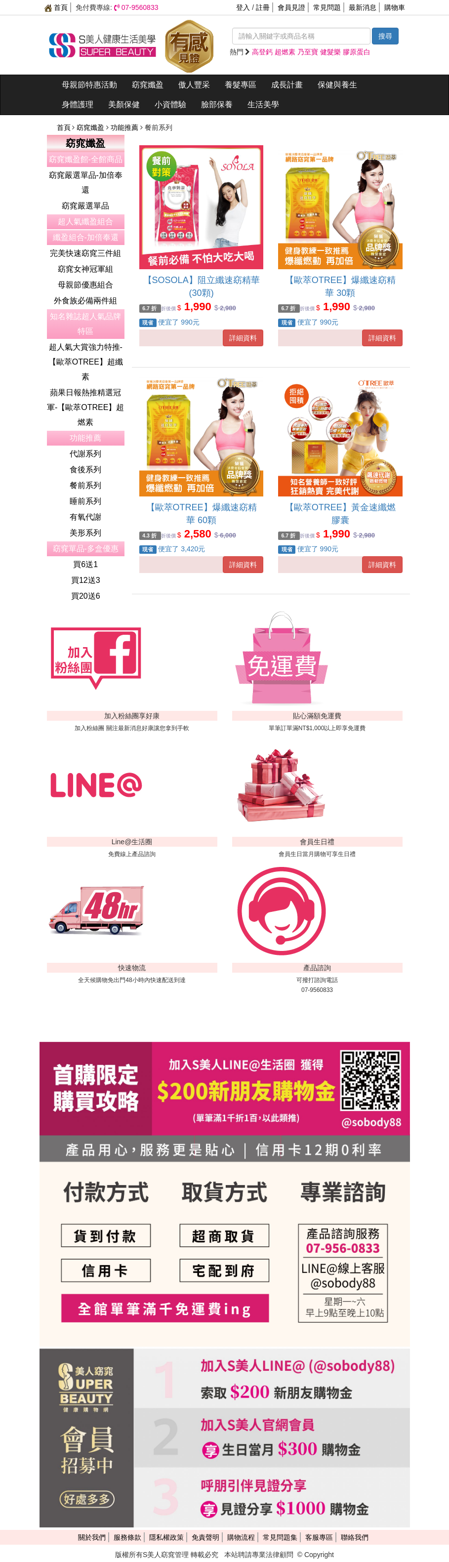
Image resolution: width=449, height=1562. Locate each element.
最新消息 (362, 7)
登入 (243, 7)
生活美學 (263, 104)
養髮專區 (240, 85)
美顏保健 (124, 104)
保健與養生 (337, 85)
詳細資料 (243, 338)
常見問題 (327, 7)
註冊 (263, 7)
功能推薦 (125, 127)
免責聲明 (205, 1537)
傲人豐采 (194, 85)
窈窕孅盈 (147, 85)
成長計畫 (287, 85)
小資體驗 (170, 104)
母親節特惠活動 (89, 85)
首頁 (56, 7)
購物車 (394, 7)
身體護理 (77, 104)
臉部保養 (217, 104)
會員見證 (291, 7)
